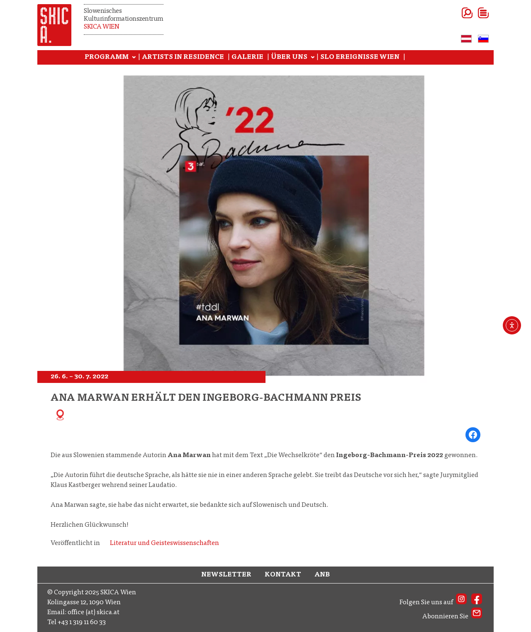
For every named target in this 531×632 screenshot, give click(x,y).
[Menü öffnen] (473, 12)
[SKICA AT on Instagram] (461, 602)
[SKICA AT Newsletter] (477, 616)
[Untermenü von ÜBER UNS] (313, 58)
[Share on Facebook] (472, 434)
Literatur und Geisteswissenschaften (164, 543)
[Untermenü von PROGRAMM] (134, 58)
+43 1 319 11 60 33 (82, 622)
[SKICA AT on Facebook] (477, 602)
